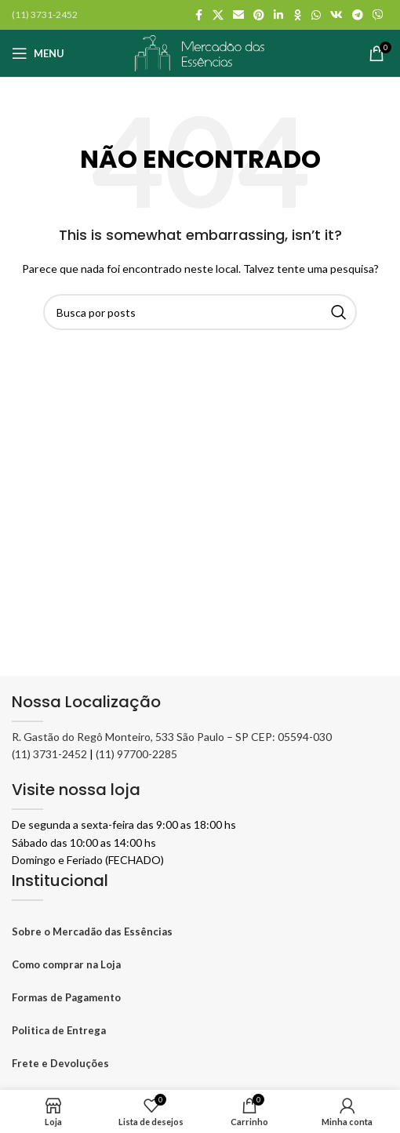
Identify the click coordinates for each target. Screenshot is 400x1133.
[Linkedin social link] (278, 15)
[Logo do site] (200, 51)
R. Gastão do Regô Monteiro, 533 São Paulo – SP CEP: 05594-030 (172, 736)
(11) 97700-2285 (136, 754)
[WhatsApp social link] (316, 15)
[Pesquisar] (200, 312)
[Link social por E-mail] (238, 15)
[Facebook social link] (198, 15)
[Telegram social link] (357, 15)
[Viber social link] (378, 15)
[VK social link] (336, 15)
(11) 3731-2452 (49, 754)
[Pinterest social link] (259, 15)
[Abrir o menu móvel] (38, 53)
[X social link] (218, 15)
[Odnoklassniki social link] (297, 15)
